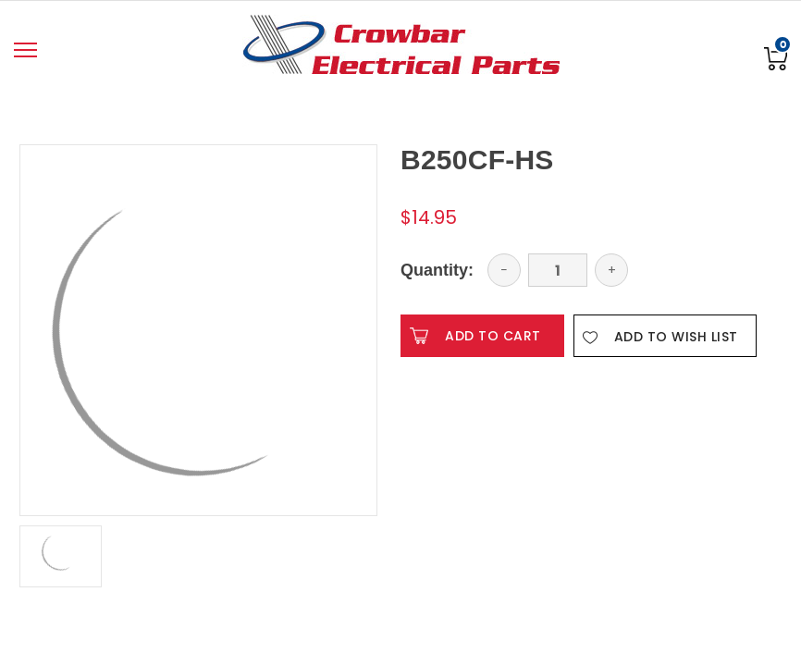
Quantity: (437, 270)
